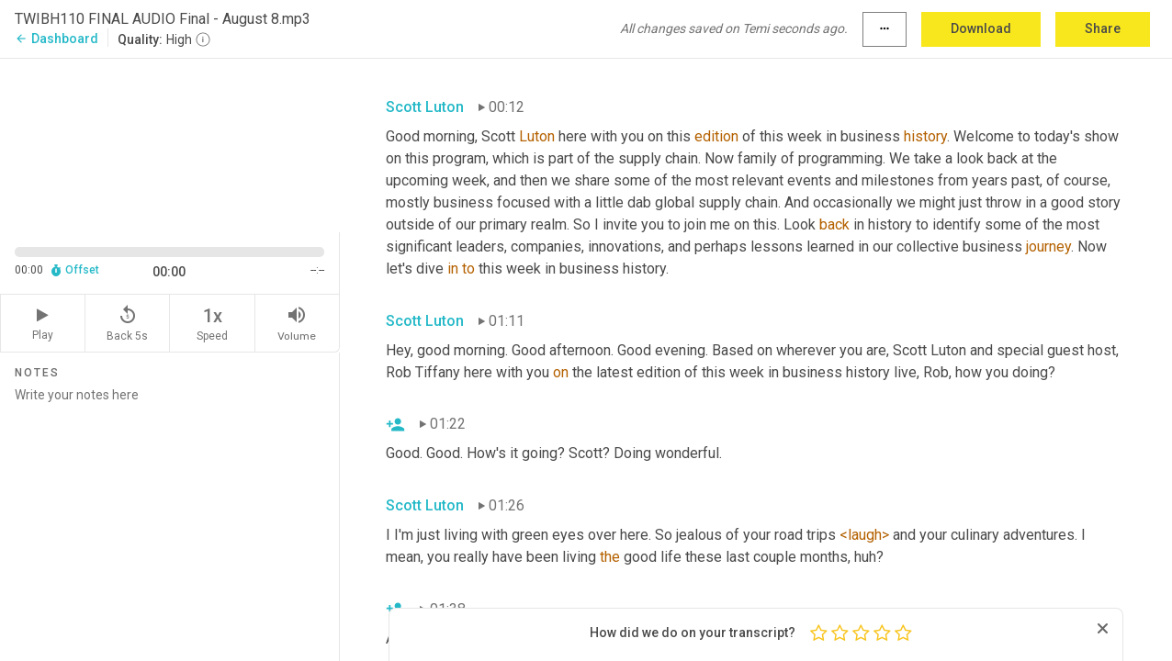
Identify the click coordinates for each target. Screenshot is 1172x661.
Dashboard (56, 38)
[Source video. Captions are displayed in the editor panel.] (170, 144)
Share (1103, 28)
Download (981, 28)
